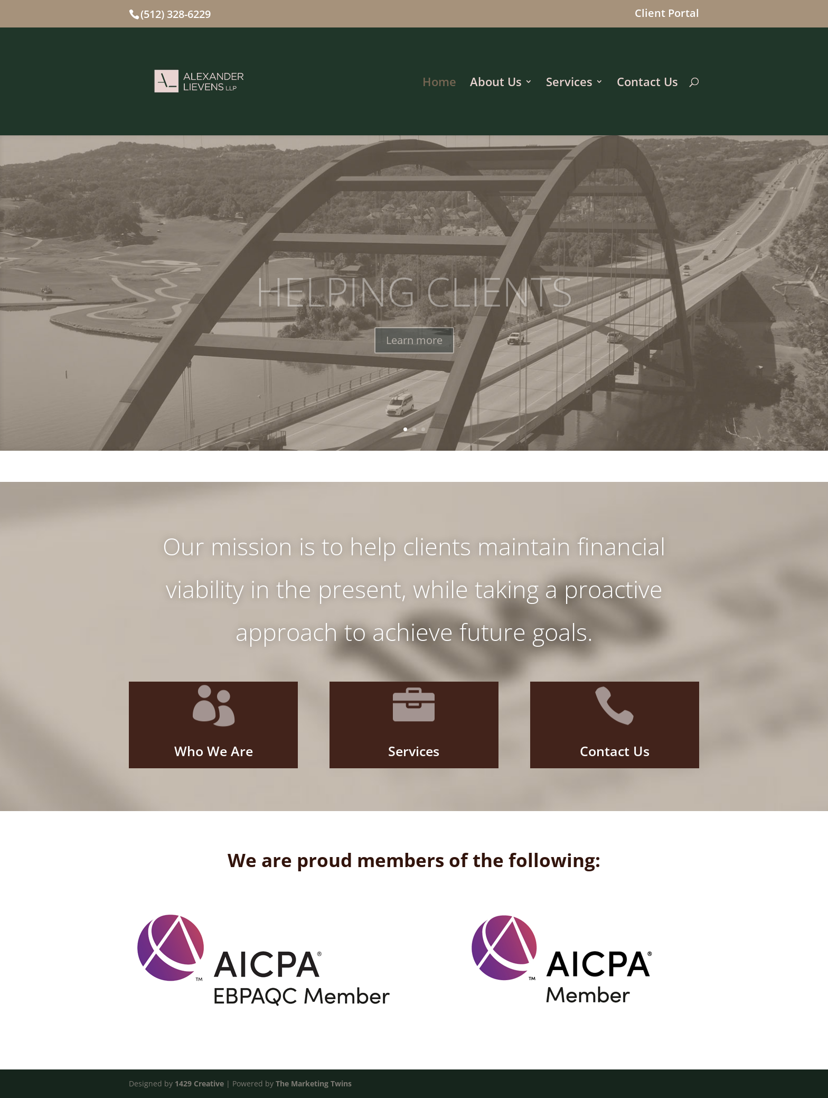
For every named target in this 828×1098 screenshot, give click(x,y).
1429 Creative (199, 1083)
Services (569, 83)
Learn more (414, 351)
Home (439, 83)
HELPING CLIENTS (414, 302)
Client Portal (667, 14)
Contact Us (647, 83)
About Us (496, 83)
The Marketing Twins (314, 1083)
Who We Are (213, 751)
